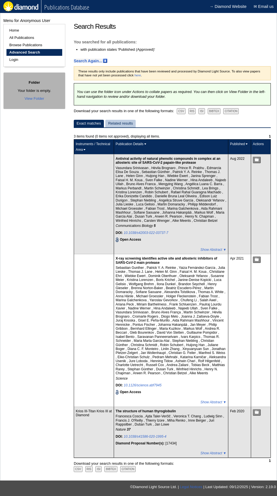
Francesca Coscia (130, 416)
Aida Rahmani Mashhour (191, 320)
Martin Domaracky (172, 204)
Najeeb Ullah (188, 308)
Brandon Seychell (191, 284)
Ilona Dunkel (167, 284)
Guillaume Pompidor (202, 333)
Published (237, 144)
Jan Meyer (198, 325)
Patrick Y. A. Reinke (188, 172)
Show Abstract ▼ (213, 250)
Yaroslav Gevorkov (164, 300)
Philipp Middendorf (202, 204)
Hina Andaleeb (202, 180)
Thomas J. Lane (140, 272)
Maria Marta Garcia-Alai (152, 341)
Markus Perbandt (129, 188)
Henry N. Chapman (200, 216)
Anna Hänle (125, 296)
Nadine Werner (177, 180)
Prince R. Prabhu (191, 168)
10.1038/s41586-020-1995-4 (145, 437)
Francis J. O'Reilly (130, 420)
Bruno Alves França (166, 312)
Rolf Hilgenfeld (209, 361)
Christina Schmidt (186, 188)
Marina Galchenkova (183, 209)
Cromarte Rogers (145, 316)
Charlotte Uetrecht (130, 365)
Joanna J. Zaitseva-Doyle (200, 316)
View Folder (34, 98)
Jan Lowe (162, 424)
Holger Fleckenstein (181, 296)
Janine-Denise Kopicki (195, 280)
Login (13, 59)
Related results (120, 123)
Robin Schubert (157, 192)
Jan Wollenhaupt (154, 353)
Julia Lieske (125, 204)
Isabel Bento (125, 337)
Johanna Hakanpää (177, 212)
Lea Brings (210, 188)
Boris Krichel (166, 280)
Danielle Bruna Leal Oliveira (176, 196)
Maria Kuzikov (170, 329)
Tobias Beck (200, 365)
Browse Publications (25, 45)
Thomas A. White (211, 292)
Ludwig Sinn (213, 416)
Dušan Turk (144, 424)
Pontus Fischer (144, 325)
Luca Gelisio (146, 204)
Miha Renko (176, 420)
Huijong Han (155, 176)
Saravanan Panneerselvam (158, 337)
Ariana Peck (125, 304)
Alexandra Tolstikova (180, 292)
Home (14, 30)
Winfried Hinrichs (129, 221)
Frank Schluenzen (183, 304)
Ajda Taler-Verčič (158, 416)
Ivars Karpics (191, 337)
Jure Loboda (139, 361)
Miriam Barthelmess (152, 304)
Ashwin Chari (185, 361)
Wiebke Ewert (178, 176)
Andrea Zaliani (178, 365)
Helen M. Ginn (166, 272)
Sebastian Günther (156, 172)
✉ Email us (264, 6)
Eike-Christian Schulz (134, 357)
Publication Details (130, 144)
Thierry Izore (156, 420)
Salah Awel (208, 300)
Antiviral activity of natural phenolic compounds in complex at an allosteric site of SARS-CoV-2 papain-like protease (168, 161)
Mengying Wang (171, 184)
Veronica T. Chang (187, 416)
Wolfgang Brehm (142, 284)
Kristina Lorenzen (129, 192)
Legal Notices (191, 487)
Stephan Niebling (143, 200)
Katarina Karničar (193, 357)
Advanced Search (24, 52)
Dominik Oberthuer (163, 276)
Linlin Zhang (170, 349)
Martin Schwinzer (157, 188)
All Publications (21, 38)
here (138, 75)
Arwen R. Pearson (169, 216)
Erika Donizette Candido (134, 196)
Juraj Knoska (126, 320)
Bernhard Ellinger (144, 329)
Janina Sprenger (203, 176)
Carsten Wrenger (157, 221)
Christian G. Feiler (183, 353)
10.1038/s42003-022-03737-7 (146, 233)
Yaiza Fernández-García (197, 268)
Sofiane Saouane (146, 212)
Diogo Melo (170, 316)
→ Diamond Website (228, 6)
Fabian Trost (156, 209)
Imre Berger (197, 420)
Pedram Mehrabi (165, 357)
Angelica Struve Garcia (176, 200)
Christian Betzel (205, 221)
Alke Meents (182, 221)
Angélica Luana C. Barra (204, 184)
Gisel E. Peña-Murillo (154, 320)
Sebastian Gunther (130, 268)
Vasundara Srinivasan (132, 168)
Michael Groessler (130, 209)
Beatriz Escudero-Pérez (184, 288)
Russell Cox (155, 365)
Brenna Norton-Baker (147, 288)
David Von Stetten (171, 333)
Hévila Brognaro (163, 168)
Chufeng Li (189, 300)
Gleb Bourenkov (142, 333)
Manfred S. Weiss (211, 353)
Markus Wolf (204, 212)
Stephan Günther (141, 369)
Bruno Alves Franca (141, 184)
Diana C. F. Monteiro (143, 349)
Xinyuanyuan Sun (196, 349)
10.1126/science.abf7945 (143, 385)
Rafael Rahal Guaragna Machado (196, 192)
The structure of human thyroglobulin (146, 411)
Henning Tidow (162, 361)
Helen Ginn (135, 176)
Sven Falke (154, 180)
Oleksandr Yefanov (210, 200)
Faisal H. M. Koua (130, 180)
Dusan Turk (144, 216)
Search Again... (88, 61)
